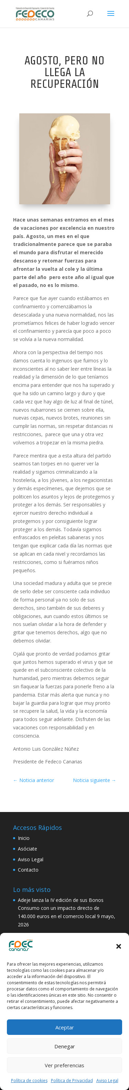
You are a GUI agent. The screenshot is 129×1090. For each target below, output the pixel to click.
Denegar (64, 1046)
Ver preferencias (64, 1065)
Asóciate (27, 848)
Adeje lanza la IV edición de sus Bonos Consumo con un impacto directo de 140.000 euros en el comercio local (61, 908)
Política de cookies (29, 1080)
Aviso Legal (107, 1080)
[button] (118, 946)
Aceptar (64, 1027)
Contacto (28, 869)
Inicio (24, 838)
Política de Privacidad (72, 1080)
